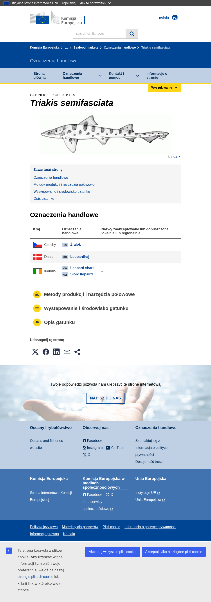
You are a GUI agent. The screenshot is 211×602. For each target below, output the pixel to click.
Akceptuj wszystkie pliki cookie (112, 552)
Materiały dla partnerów (80, 527)
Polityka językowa (44, 527)
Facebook (93, 495)
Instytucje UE (145, 493)
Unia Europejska (148, 500)
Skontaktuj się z (147, 441)
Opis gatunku (44, 198)
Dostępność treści (149, 462)
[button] (35, 351)
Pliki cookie (111, 527)
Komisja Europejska (45, 47)
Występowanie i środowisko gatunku (62, 191)
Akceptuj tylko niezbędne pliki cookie (173, 552)
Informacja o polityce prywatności (150, 527)
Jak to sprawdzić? (95, 3)
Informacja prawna (44, 534)
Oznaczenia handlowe (120, 47)
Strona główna (40, 75)
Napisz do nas (105, 398)
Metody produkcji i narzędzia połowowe (64, 184)
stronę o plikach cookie (36, 577)
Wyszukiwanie (132, 33)
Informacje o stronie (156, 75)
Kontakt (69, 534)
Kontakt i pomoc (116, 75)
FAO (174, 157)
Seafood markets (86, 47)
